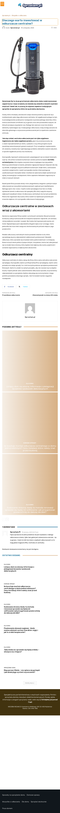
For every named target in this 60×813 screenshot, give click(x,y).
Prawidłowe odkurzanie (11, 295)
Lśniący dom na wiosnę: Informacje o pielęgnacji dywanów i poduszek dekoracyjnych (30, 387)
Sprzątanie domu (9, 667)
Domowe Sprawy (29, 443)
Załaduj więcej (30, 683)
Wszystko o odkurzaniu (19, 15)
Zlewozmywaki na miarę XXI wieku (45, 295)
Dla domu (29, 383)
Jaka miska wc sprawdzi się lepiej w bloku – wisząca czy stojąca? (21, 651)
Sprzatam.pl (6, 15)
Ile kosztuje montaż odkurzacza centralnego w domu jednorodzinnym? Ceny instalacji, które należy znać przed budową (30, 448)
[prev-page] (3, 519)
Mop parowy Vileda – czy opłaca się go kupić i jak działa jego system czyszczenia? (22, 671)
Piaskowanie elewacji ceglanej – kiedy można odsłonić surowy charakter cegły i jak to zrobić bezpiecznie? (21, 630)
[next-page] (7, 519)
